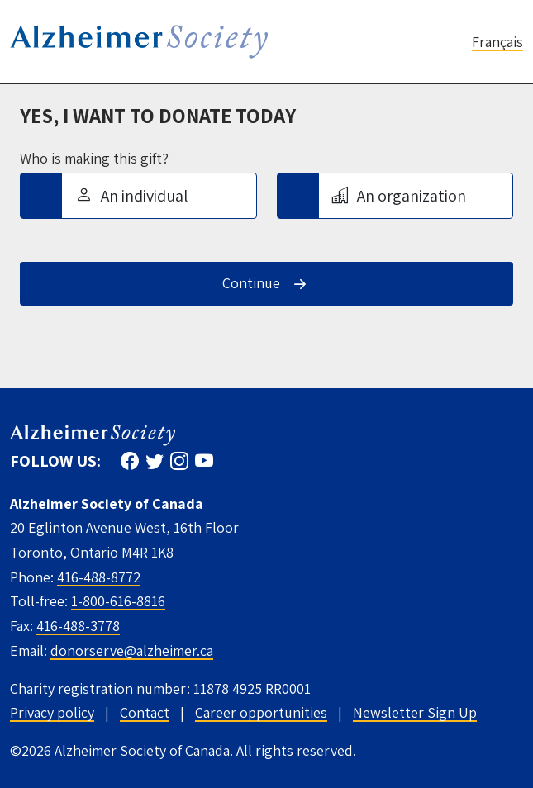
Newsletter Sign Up (415, 712)
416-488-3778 (78, 625)
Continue (251, 282)
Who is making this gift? (94, 158)
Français (497, 41)
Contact (144, 712)
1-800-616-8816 (118, 600)
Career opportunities (261, 712)
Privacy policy (52, 712)
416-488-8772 (98, 576)
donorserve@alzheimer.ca (131, 650)
